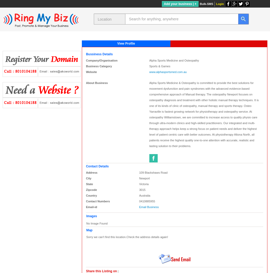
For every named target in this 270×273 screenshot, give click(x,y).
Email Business (149, 207)
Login (220, 3)
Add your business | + (180, 4)
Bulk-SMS (206, 3)
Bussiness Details (99, 54)
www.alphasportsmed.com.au (168, 72)
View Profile (126, 43)
